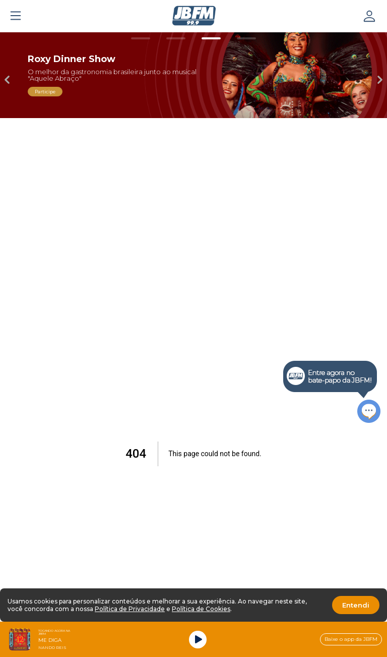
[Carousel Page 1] (140, 38)
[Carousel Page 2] (175, 38)
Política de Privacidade (130, 609)
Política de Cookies (201, 609)
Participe (45, 91)
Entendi (355, 605)
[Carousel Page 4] (246, 38)
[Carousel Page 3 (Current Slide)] (211, 38)
